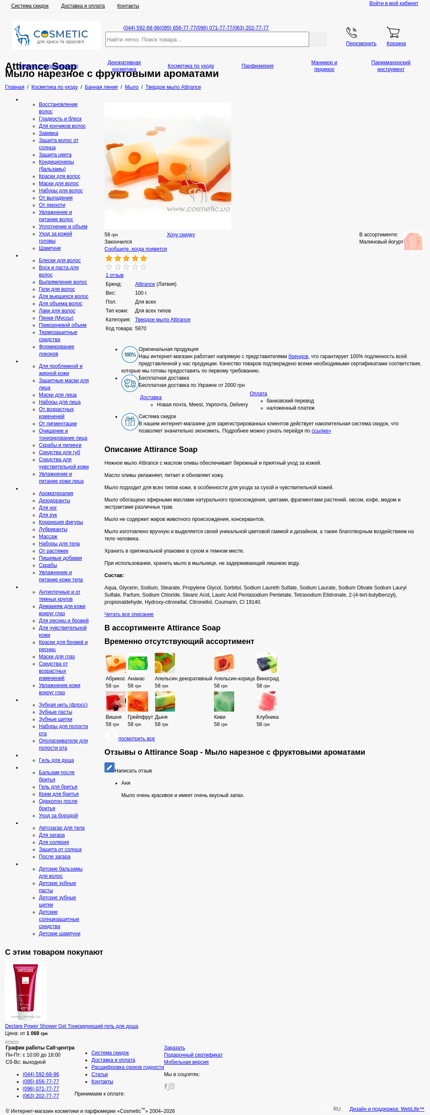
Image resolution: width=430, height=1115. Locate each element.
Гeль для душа (56, 760)
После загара (55, 857)
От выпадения (56, 198)
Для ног (48, 508)
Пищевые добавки (60, 558)
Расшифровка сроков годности (127, 1067)
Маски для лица (58, 395)
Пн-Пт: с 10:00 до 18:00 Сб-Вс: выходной (40, 1055)
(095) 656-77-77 (178, 28)
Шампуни (50, 248)
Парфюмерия (257, 66)
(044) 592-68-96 (141, 28)
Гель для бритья (58, 787)
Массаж (48, 537)
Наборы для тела (59, 544)
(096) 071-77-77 (214, 28)
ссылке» (321, 431)
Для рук (48, 515)
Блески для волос (60, 260)
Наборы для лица (60, 402)
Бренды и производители (48, 66)
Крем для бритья (59, 794)
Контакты (128, 6)
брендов (298, 356)
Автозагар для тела (62, 828)
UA (321, 1109)
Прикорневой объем (63, 325)
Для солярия (54, 842)
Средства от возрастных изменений (53, 671)
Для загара (52, 835)
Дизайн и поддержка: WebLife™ (387, 1109)
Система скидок (30, 6)
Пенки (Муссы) (56, 318)
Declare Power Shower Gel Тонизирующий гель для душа (71, 1026)
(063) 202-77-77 (251, 28)
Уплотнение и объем (63, 227)
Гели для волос (57, 289)
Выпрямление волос (63, 282)
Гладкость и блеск (60, 119)
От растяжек (53, 551)
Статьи (99, 1074)
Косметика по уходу (191, 66)
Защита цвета (55, 155)
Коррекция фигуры (61, 522)
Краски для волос (59, 176)
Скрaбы (48, 565)
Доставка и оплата (83, 6)
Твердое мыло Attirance (162, 320)
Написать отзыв (128, 771)
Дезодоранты (54, 501)
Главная (15, 87)
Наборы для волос (61, 191)
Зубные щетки (55, 719)
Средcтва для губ (59, 452)
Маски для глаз (57, 657)
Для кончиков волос (62, 126)
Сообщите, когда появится (135, 249)
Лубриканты (53, 529)
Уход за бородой (58, 816)
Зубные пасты (55, 712)
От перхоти (52, 205)
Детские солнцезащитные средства (59, 919)
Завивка (48, 133)
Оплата (258, 394)
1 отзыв (114, 275)
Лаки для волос (57, 311)
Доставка (151, 397)
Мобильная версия (186, 1062)
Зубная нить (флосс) (63, 705)
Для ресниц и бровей (64, 621)
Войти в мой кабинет (394, 3)
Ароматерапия (56, 493)
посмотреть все (129, 739)
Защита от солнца (60, 849)
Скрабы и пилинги (60, 445)
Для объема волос (60, 304)
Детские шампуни (59, 934)
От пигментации (58, 424)
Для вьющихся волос (63, 296)
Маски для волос (59, 183)
